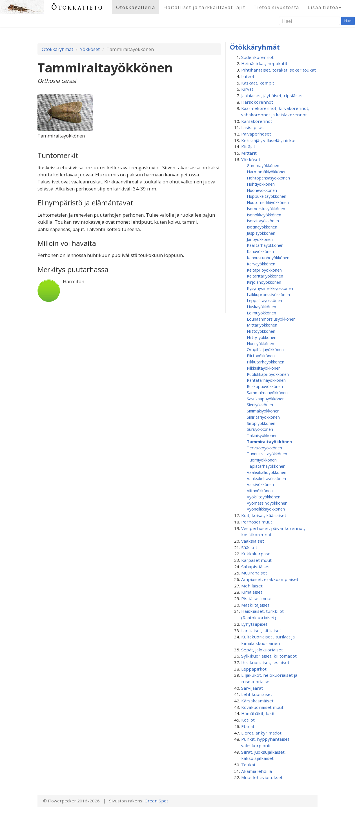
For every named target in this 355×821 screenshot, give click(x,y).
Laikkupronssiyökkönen (268, 294)
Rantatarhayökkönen (266, 380)
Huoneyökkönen (262, 190)
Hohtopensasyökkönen (268, 178)
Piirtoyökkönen (261, 355)
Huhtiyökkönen (261, 184)
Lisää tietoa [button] (324, 7)
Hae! (348, 20)
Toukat (248, 764)
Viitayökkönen (260, 490)
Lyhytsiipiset (254, 624)
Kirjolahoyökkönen (264, 282)
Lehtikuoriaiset (256, 694)
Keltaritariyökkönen (265, 276)
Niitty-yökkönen (261, 337)
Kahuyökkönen (260, 251)
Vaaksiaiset (252, 541)
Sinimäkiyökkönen (263, 411)
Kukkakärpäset (256, 553)
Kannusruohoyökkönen (268, 257)
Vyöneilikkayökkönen (266, 509)
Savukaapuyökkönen (266, 398)
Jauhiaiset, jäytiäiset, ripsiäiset (272, 95)
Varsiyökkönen (260, 484)
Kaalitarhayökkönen (265, 245)
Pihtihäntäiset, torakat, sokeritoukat (278, 70)
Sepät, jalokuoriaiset (262, 650)
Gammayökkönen (263, 165)
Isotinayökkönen (262, 227)
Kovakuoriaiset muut (262, 707)
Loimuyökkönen (261, 313)
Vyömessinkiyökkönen (267, 503)
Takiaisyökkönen (262, 435)
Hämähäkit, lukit (258, 713)
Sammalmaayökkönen (267, 392)
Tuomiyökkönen (262, 460)
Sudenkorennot (257, 57)
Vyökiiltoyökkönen (263, 497)
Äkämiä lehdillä (256, 771)
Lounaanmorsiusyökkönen (271, 319)
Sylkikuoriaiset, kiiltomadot (269, 656)
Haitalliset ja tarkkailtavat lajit (204, 7)
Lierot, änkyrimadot (261, 733)
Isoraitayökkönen (263, 220)
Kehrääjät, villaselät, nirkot (268, 140)
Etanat (247, 726)
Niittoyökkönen (261, 331)
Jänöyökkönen (260, 239)
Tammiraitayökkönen (269, 441)
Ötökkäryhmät (57, 49)
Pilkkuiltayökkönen (264, 368)
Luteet (247, 76)
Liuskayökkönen (261, 306)
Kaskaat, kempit (257, 83)
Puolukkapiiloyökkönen (268, 374)
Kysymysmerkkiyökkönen (270, 288)
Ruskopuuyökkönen (265, 386)
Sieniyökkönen (260, 404)
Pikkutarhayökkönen (265, 362)
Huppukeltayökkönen (266, 196)
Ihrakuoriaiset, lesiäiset (265, 662)
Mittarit (249, 153)
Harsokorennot (257, 102)
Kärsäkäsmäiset (257, 701)
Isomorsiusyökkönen (266, 208)
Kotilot (248, 720)
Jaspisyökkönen (261, 233)
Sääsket (249, 547)
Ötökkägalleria (135, 7)
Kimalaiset (251, 592)
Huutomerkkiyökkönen (268, 202)
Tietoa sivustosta (276, 7)
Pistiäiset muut (256, 598)
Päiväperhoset (256, 134)
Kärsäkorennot (256, 121)
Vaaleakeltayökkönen (266, 478)
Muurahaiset (254, 573)
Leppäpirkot (254, 669)
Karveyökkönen (261, 264)
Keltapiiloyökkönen (264, 270)
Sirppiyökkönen (261, 423)
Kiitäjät (248, 146)
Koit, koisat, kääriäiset (263, 515)
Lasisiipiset (252, 127)
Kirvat (247, 89)
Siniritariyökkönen (263, 417)
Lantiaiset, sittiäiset (261, 630)
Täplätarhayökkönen (266, 466)
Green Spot (156, 801)
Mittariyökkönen (262, 325)
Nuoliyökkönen (260, 343)
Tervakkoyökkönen (264, 448)
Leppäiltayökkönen (264, 300)
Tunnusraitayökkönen (267, 453)
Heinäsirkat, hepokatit (264, 63)
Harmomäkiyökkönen (267, 171)
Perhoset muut (256, 522)
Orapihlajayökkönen (265, 349)
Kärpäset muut (256, 560)
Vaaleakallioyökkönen (266, 472)
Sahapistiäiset (255, 566)
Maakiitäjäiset (255, 605)
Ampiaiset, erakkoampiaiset (269, 579)
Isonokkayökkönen (264, 215)
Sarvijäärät (252, 688)
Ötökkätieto (77, 7)
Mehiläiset (252, 586)
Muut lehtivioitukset (262, 777)
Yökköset (90, 49)
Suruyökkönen (260, 429)
